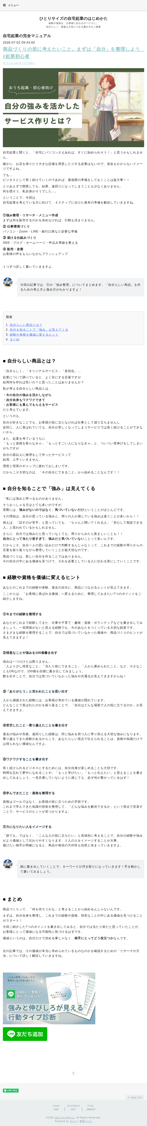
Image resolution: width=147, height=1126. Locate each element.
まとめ (15, 339)
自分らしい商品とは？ (26, 325)
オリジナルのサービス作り (19, 63)
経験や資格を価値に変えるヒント (34, 334)
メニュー (11, 5)
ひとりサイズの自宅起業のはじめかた (73, 18)
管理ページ (86, 1121)
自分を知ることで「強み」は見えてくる (39, 329)
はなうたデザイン (65, 1117)
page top (134, 1097)
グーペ (73, 1121)
